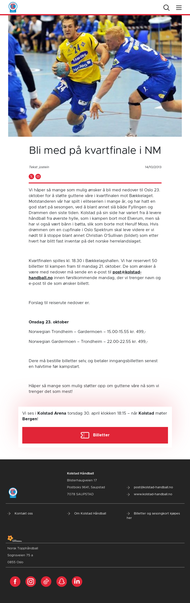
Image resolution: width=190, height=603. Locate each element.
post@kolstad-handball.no (150, 487)
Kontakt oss (20, 513)
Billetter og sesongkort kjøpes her (153, 516)
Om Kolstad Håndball (86, 513)
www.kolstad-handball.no (149, 494)
